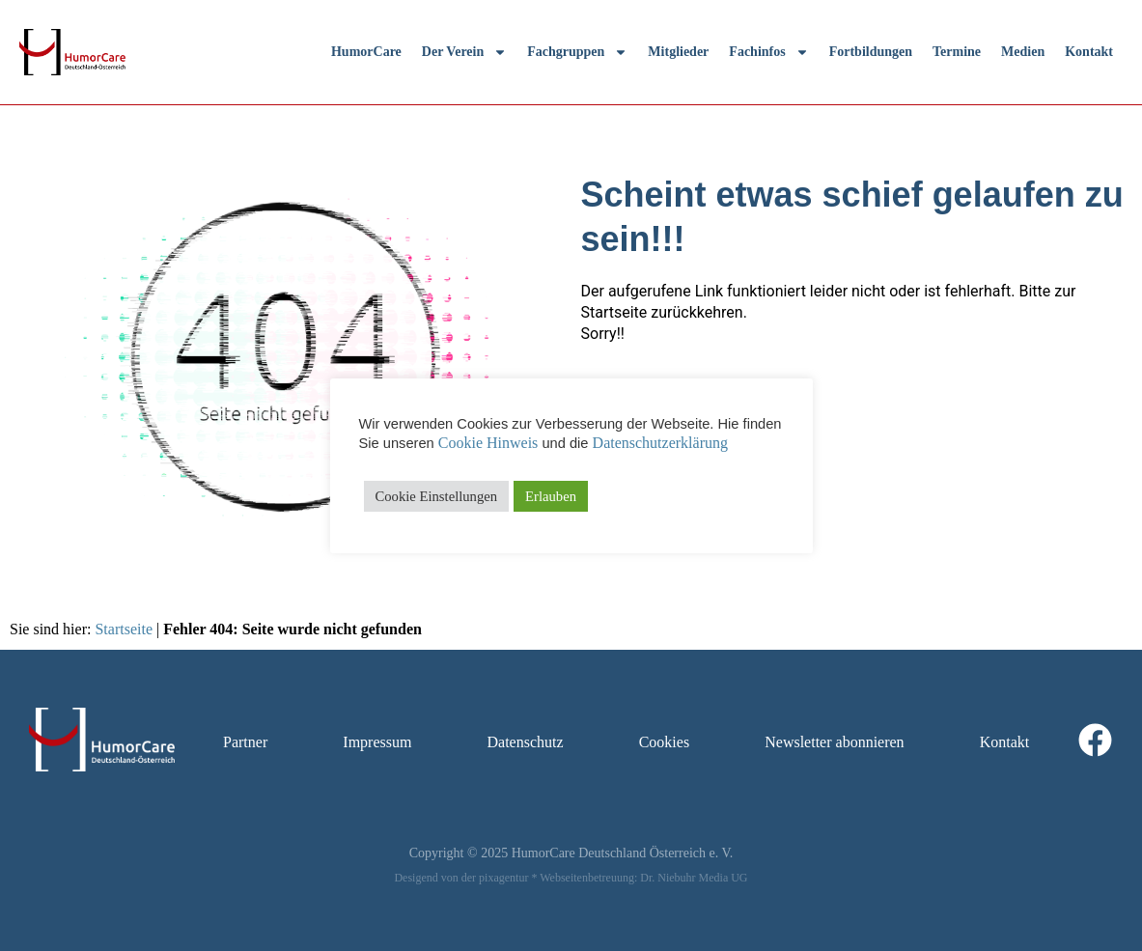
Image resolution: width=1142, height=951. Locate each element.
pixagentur (503, 877)
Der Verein (464, 52)
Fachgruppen (577, 52)
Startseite (124, 629)
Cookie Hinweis (488, 442)
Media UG (723, 877)
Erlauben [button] (550, 496)
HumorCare (366, 51)
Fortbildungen (870, 51)
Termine (957, 51)
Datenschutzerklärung (660, 442)
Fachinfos (768, 52)
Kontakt (1089, 51)
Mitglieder (678, 51)
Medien (1023, 51)
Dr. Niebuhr (667, 877)
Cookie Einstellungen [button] (437, 496)
